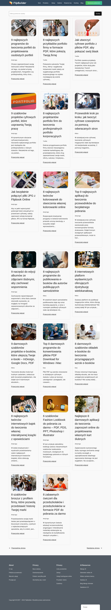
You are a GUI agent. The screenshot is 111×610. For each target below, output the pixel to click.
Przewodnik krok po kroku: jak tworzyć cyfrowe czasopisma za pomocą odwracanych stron (87, 121)
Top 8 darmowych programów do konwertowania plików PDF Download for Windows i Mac (53, 353)
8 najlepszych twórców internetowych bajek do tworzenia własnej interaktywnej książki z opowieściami (23, 427)
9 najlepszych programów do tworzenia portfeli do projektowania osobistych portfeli (23, 47)
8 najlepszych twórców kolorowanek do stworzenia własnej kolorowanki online (54, 199)
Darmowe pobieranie (94, 3)
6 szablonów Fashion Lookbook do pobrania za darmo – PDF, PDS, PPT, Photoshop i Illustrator (55, 425)
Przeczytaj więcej (17, 79)
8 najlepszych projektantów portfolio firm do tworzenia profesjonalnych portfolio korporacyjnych (52, 125)
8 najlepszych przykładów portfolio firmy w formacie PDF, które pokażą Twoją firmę (55, 47)
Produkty (45, 3)
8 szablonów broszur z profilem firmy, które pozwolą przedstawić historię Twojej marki (23, 502)
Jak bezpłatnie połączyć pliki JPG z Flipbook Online (23, 195)
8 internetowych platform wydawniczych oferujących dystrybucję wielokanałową (84, 281)
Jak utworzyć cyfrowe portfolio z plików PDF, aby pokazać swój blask (86, 45)
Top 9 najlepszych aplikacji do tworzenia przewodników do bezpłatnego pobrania (86, 201)
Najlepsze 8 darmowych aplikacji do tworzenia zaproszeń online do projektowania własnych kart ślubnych (87, 427)
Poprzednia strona (17, 548)
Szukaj (98, 13)
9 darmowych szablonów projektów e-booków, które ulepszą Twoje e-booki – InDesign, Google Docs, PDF (23, 353)
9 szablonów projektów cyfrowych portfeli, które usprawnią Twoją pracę (23, 121)
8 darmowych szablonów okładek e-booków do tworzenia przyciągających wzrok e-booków (86, 353)
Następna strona (94, 548)
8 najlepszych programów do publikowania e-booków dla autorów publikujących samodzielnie (55, 281)
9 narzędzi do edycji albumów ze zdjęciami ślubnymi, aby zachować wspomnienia (23, 279)
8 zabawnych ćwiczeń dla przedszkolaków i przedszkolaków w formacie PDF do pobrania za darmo (54, 504)
